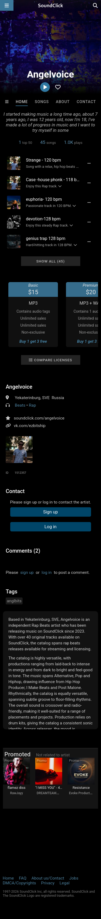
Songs (42, 102)
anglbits (14, 601)
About (63, 102)
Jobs (73, 878)
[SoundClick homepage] (50, 5)
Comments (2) (23, 551)
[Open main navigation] (6, 5)
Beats (20, 405)
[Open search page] (95, 5)
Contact (86, 102)
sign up (27, 572)
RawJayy (16, 793)
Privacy (47, 883)
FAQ (22, 878)
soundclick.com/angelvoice (39, 418)
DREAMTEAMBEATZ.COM (55, 793)
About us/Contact (48, 878)
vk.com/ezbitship (30, 425)
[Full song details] (89, 163)
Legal (64, 883)
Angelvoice (19, 387)
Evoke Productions (82, 793)
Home (22, 102)
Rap (32, 405)
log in (47, 572)
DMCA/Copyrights (19, 883)
